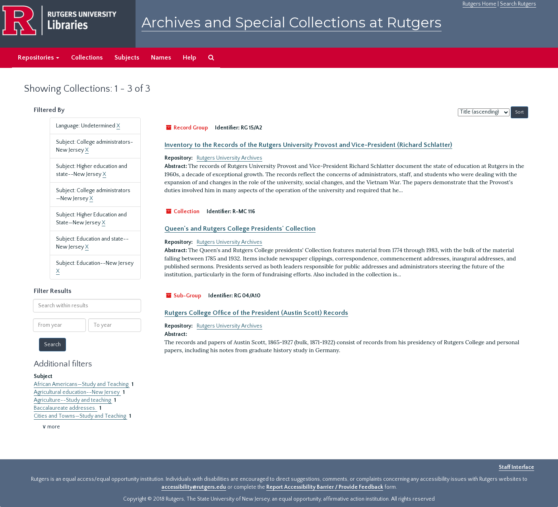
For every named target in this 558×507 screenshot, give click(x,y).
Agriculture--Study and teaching (73, 400)
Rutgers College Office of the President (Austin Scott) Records (256, 312)
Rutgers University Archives (229, 158)
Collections (87, 57)
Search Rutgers (518, 4)
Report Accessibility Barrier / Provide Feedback (324, 487)
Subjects (126, 57)
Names (161, 57)
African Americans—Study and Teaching (82, 384)
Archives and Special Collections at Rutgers (291, 22)
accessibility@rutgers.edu (193, 487)
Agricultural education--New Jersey (77, 392)
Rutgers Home (479, 4)
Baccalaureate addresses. (65, 408)
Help (189, 57)
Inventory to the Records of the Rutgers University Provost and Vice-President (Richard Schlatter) (308, 144)
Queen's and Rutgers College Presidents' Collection (240, 228)
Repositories (38, 57)
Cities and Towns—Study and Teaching (80, 416)
